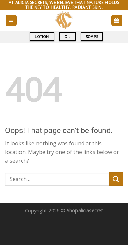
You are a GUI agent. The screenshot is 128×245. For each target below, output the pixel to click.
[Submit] (116, 178)
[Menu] (11, 20)
